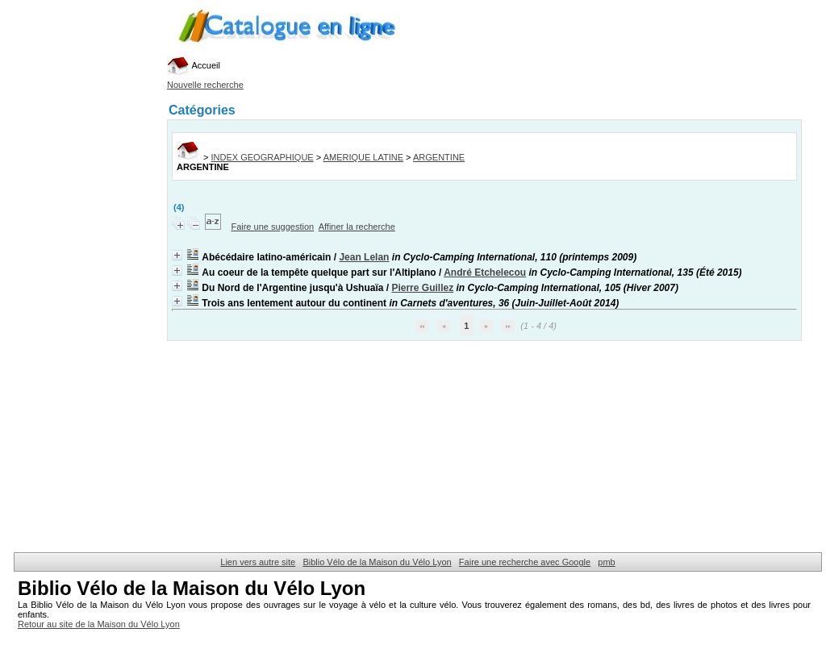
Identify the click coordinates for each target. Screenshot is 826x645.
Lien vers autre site (257, 562)
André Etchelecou (485, 272)
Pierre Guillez (422, 287)
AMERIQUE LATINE (363, 157)
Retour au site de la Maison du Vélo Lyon (99, 624)
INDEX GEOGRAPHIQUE (262, 157)
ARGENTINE (439, 157)
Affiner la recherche (357, 226)
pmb (606, 562)
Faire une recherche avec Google (524, 562)
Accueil (193, 65)
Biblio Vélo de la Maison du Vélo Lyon (376, 562)
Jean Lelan (364, 257)
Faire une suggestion (272, 226)
